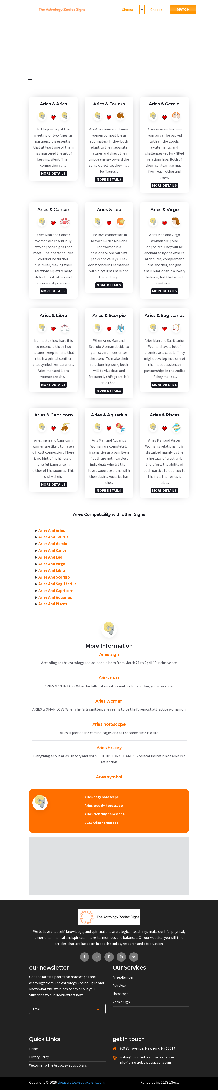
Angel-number (123, 977)
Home (33, 1049)
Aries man (109, 677)
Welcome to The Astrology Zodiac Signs (58, 1065)
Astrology (119, 985)
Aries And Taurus (53, 537)
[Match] (128, 9)
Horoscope (121, 994)
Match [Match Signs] (183, 9)
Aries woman (109, 701)
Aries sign (109, 654)
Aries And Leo (50, 557)
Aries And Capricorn (55, 590)
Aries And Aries (51, 530)
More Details (53, 173)
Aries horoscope (109, 724)
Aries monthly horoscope (105, 814)
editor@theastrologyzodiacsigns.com (139, 1057)
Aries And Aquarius (55, 597)
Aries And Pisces (52, 603)
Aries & (53, 104)
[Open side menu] (31, 94)
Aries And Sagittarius (57, 583)
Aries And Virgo (51, 563)
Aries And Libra (51, 570)
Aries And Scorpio (54, 577)
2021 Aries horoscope (102, 822)
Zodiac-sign (121, 1002)
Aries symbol (109, 777)
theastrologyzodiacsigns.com (81, 1082)
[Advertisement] (109, 57)
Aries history (109, 747)
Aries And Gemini (53, 543)
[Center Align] (98, 1009)
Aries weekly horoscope (104, 805)
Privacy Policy (39, 1057)
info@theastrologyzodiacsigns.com (139, 1062)
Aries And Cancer (53, 550)
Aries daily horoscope (102, 797)
